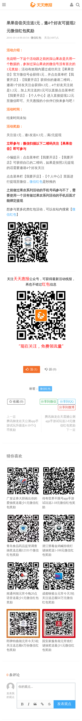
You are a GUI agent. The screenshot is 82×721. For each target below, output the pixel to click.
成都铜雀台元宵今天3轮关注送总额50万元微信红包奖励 (59, 589)
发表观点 (64, 704)
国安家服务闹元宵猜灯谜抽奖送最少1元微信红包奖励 (59, 637)
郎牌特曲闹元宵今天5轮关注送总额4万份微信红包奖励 (23, 637)
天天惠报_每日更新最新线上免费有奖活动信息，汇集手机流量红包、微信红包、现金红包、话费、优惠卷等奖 (41, 5)
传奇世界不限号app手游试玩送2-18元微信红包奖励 (59, 494)
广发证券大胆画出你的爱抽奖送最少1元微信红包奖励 (23, 494)
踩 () (50, 369)
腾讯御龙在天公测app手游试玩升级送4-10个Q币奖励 (22, 425)
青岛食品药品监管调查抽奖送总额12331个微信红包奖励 (23, 541)
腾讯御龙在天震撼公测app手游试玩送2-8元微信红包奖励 (60, 421)
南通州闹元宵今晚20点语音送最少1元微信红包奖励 (23, 589)
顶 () (31, 369)
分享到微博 (66, 407)
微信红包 (36, 37)
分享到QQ (66, 401)
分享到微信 (48, 401)
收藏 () (16, 401)
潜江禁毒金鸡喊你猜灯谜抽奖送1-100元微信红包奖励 (59, 541)
